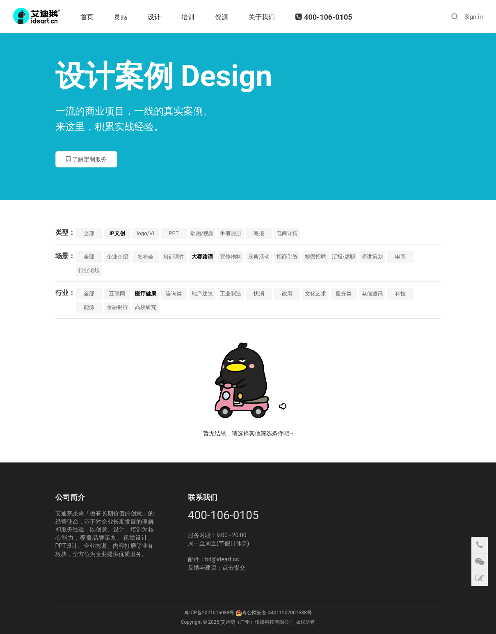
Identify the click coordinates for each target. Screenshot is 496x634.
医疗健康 (145, 294)
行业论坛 (89, 270)
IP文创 (117, 233)
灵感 (121, 17)
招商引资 (287, 257)
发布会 (145, 257)
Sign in (473, 17)
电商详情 (287, 233)
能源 (89, 307)
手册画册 (230, 233)
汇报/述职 (343, 257)
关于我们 (262, 17)
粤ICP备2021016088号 (209, 613)
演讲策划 (372, 257)
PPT (173, 233)
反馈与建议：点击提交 (216, 567)
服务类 (344, 294)
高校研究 (145, 307)
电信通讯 (372, 294)
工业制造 (230, 294)
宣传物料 (230, 257)
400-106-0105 (324, 17)
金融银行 (117, 307)
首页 (87, 17)
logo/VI (145, 233)
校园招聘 (315, 257)
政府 (287, 294)
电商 (400, 257)
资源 (222, 17)
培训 (188, 17)
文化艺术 (315, 294)
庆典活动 (259, 257)
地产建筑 (202, 294)
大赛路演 (202, 257)
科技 (400, 294)
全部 (89, 233)
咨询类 (174, 294)
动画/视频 (202, 233)
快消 (259, 294)
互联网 (117, 294)
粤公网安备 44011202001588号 (276, 613)
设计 (155, 17)
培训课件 (174, 257)
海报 (259, 233)
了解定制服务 (86, 159)
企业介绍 (117, 257)
